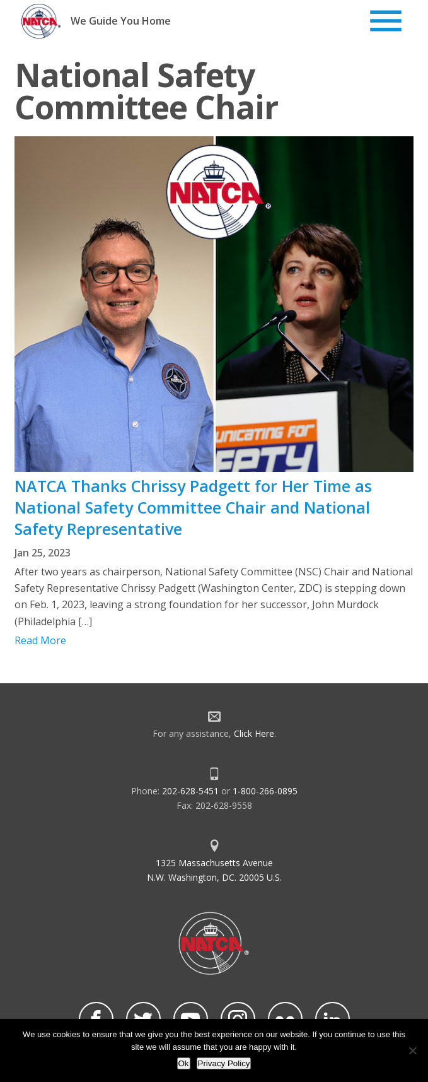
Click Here (254, 733)
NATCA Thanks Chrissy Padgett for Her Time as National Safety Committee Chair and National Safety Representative (193, 507)
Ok (183, 1063)
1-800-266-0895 (265, 791)
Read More (40, 640)
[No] (412, 1050)
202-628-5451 (190, 791)
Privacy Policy (224, 1063)
